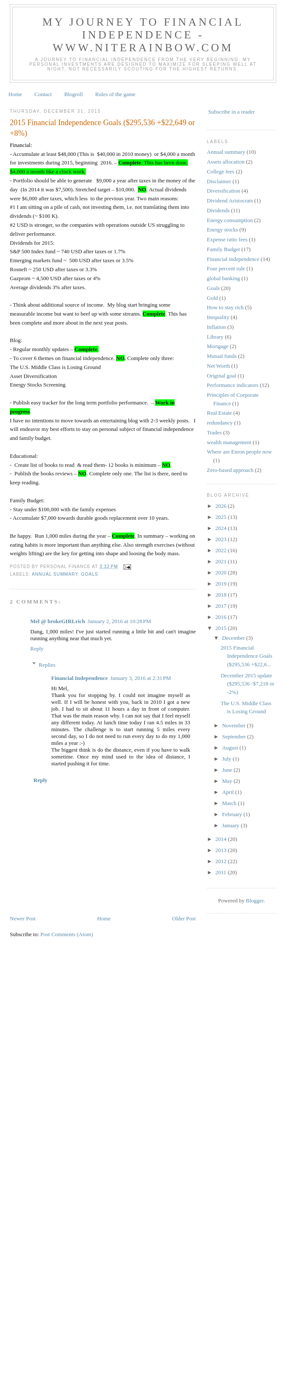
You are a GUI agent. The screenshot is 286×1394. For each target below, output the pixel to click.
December (234, 638)
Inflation (216, 327)
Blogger (254, 900)
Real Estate (219, 413)
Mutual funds (222, 356)
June (227, 770)
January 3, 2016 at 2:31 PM (141, 678)
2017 (222, 606)
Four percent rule (226, 268)
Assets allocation (226, 161)
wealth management (229, 442)
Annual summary (55, 574)
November (234, 725)
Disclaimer (219, 181)
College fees (221, 171)
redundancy (220, 422)
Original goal (221, 375)
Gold (212, 298)
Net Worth (218, 366)
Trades (214, 432)
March (230, 803)
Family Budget (223, 249)
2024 (222, 528)
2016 (222, 617)
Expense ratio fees (227, 239)
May (227, 781)
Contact (43, 94)
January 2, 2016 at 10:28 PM (119, 621)
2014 (222, 839)
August (230, 747)
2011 (222, 872)
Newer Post (22, 918)
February (232, 814)
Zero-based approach (230, 470)
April (228, 792)
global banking (223, 278)
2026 (222, 506)
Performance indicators (233, 385)
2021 (222, 561)
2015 (222, 628)
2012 (222, 861)
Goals (89, 574)
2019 (222, 583)
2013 (222, 850)
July (227, 759)
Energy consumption (230, 220)
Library (215, 337)
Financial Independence (79, 678)
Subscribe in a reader (231, 111)
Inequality (218, 317)
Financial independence (233, 259)
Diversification (223, 190)
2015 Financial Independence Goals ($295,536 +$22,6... (246, 656)
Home (15, 94)
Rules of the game (115, 94)
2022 (222, 550)
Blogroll (73, 94)
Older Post (184, 918)
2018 (222, 595)
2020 (222, 572)
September (234, 736)
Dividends (218, 210)
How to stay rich (225, 307)
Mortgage (218, 346)
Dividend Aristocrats (230, 200)
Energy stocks (222, 229)
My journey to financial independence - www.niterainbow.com (142, 35)
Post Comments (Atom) (67, 934)
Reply (37, 648)
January (231, 825)
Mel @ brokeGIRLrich (57, 621)
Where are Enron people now (239, 451)
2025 (222, 517)
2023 (222, 539)
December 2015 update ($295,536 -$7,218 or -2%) (247, 683)
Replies (47, 664)
